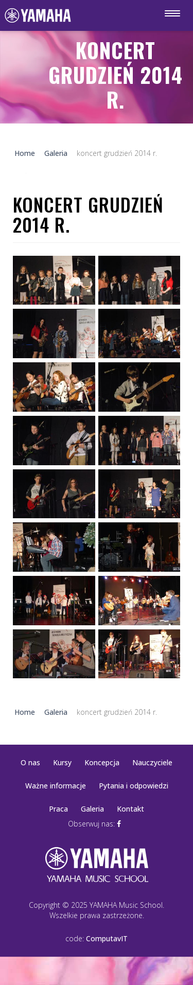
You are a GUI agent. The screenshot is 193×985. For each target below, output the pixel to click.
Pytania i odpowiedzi (133, 785)
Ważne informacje (55, 785)
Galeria (92, 809)
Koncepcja (101, 762)
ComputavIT (107, 938)
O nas (30, 762)
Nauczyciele (152, 762)
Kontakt (130, 809)
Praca (58, 809)
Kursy (62, 762)
